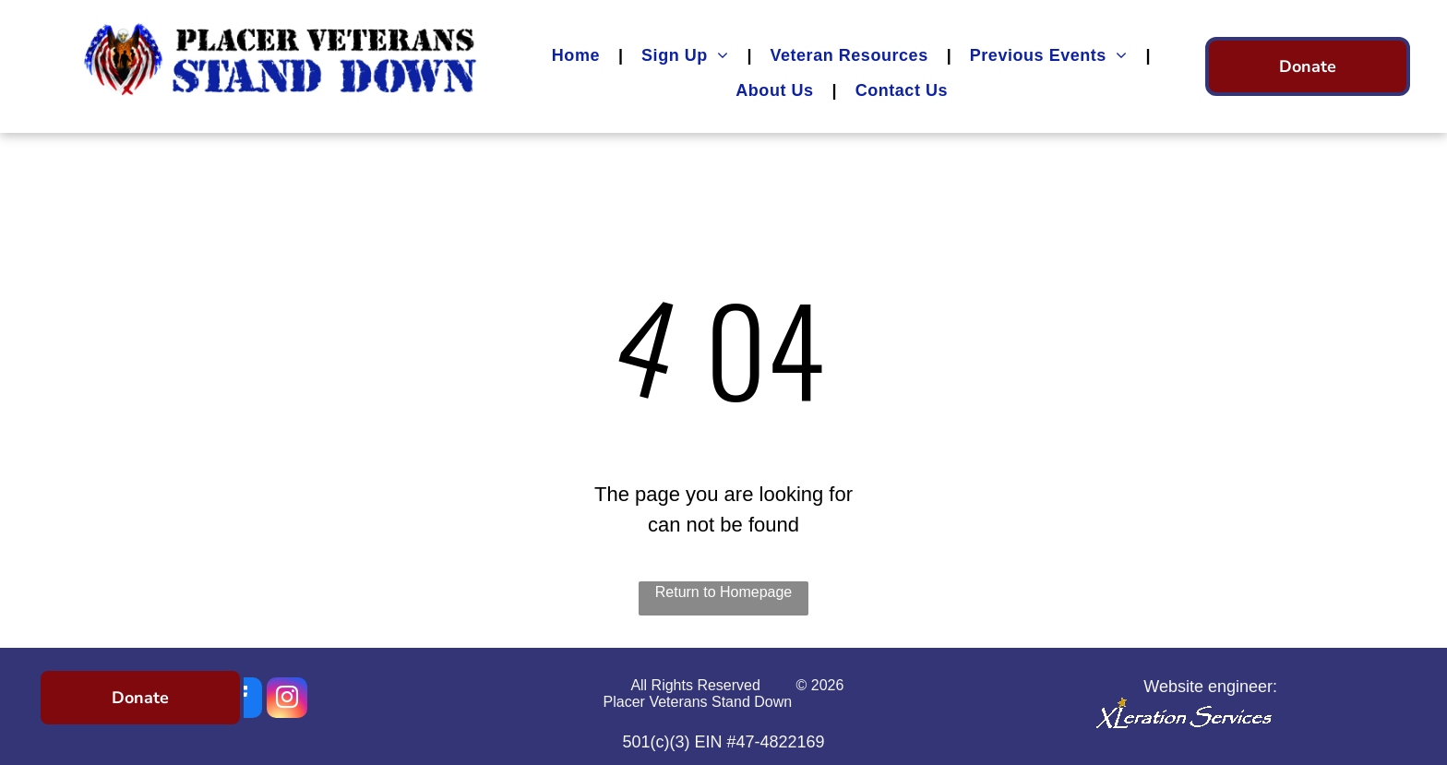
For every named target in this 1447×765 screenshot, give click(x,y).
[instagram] (287, 700)
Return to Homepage (724, 592)
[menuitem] (578, 55)
